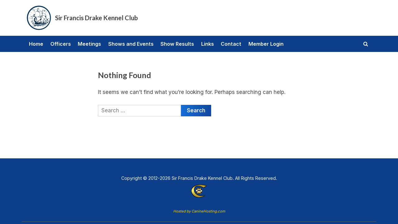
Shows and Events (131, 44)
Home (36, 44)
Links (207, 44)
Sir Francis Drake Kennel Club (96, 17)
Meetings (89, 44)
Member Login (266, 44)
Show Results (177, 44)
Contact (231, 44)
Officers (60, 44)
